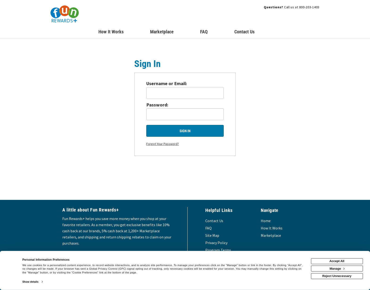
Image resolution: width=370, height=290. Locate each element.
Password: (157, 105)
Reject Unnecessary (337, 276)
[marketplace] (162, 32)
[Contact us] (244, 32)
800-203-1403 (309, 7)
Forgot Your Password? (162, 144)
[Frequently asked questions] (204, 32)
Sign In (185, 131)
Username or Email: (166, 83)
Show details (30, 281)
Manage (337, 268)
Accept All (336, 261)
